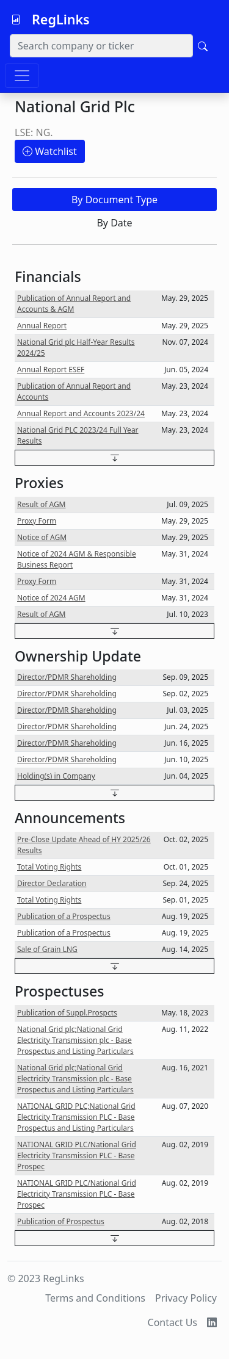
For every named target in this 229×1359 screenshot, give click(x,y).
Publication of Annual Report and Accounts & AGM (74, 303)
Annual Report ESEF (50, 369)
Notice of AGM (42, 537)
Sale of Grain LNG (47, 949)
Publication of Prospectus (60, 1221)
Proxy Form (36, 521)
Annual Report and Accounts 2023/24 (81, 413)
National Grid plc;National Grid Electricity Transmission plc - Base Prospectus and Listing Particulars (75, 1040)
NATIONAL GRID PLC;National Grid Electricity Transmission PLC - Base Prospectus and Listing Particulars (76, 1117)
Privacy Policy (186, 1298)
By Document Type (114, 199)
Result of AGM (41, 504)
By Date (114, 222)
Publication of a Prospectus (64, 916)
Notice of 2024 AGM (51, 598)
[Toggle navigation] (22, 75)
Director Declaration (51, 883)
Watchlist (50, 151)
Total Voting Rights (49, 867)
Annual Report (42, 325)
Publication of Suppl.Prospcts (67, 1013)
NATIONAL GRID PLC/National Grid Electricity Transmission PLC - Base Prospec (76, 1155)
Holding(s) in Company (56, 776)
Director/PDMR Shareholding (67, 677)
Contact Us (172, 1322)
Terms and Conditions (95, 1298)
